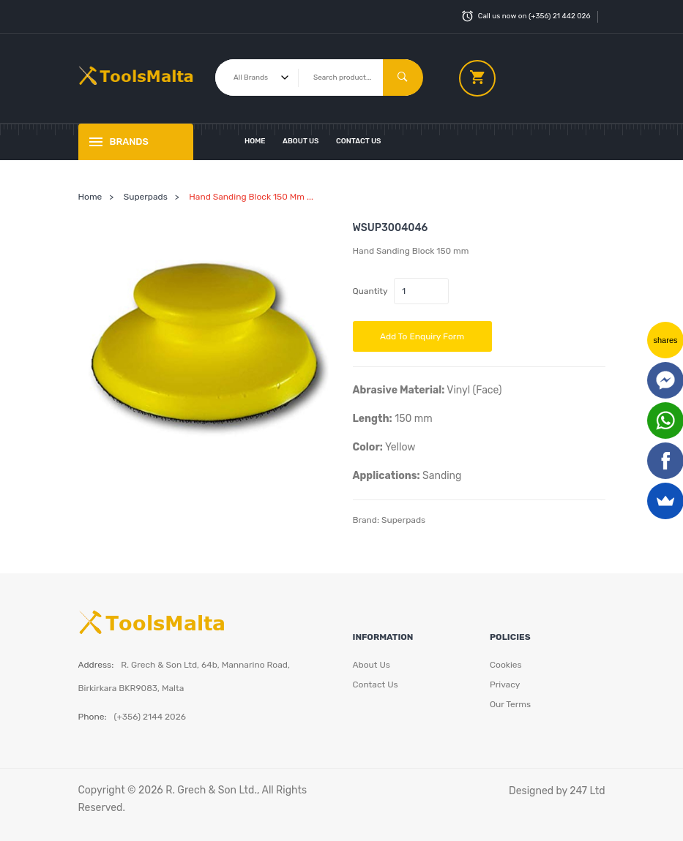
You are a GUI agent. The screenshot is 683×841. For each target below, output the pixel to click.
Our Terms (510, 704)
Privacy (505, 684)
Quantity (370, 291)
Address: (96, 665)
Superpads (146, 197)
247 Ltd (587, 791)
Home (255, 141)
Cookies (506, 665)
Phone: (92, 717)
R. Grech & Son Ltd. (211, 790)
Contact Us (358, 141)
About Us (301, 141)
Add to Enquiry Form (422, 336)
